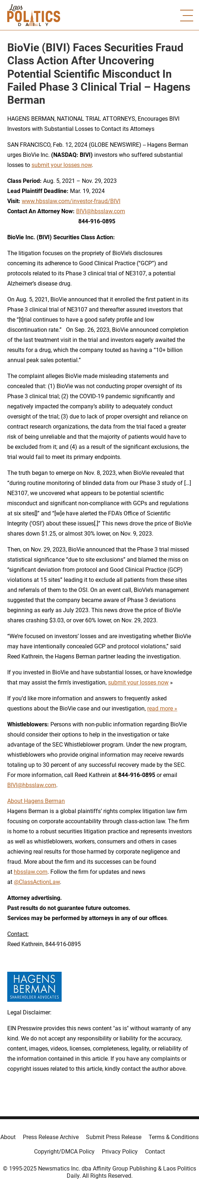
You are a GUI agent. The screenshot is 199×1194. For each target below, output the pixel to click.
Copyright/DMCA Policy (64, 1151)
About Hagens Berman (36, 801)
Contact (155, 1151)
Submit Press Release (113, 1137)
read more (160, 708)
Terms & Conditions (174, 1137)
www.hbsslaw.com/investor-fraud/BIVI (71, 201)
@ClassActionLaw (37, 882)
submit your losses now (62, 165)
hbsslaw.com (30, 871)
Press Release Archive (51, 1137)
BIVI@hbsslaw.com (100, 211)
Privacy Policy (120, 1151)
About (8, 1137)
